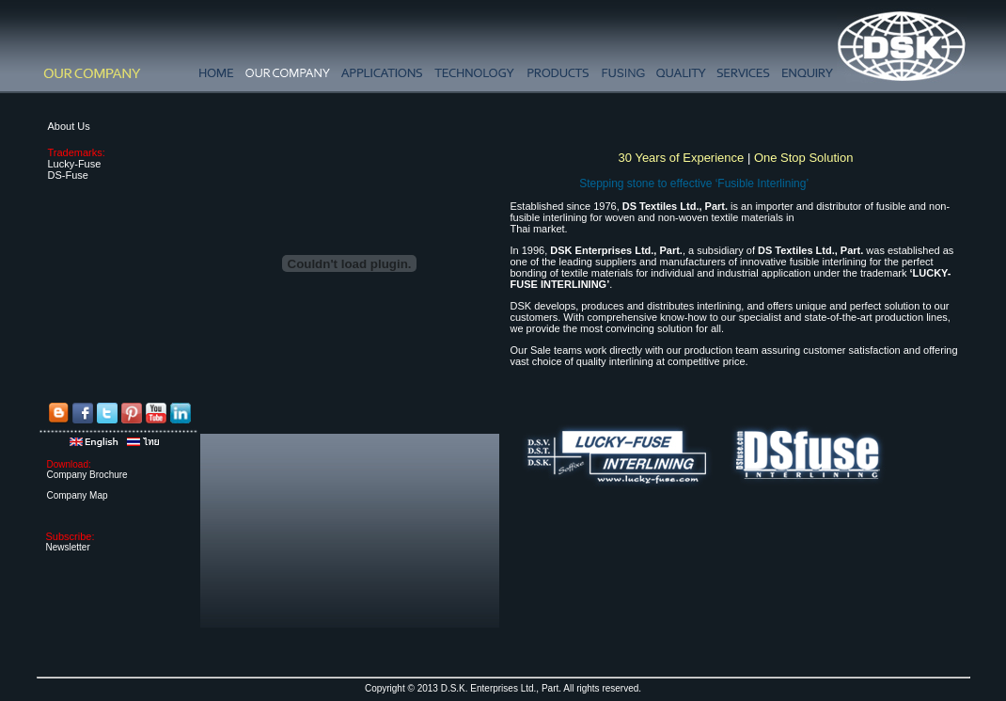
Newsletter (68, 547)
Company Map (77, 495)
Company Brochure (87, 475)
